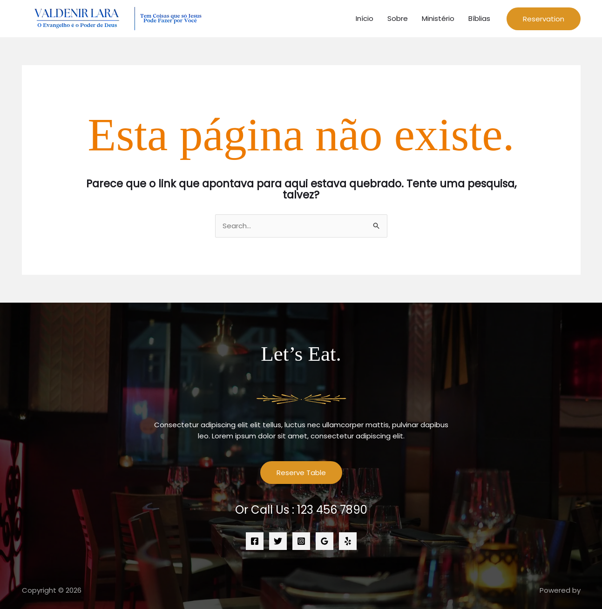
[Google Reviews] (324, 541)
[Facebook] (255, 541)
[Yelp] (348, 541)
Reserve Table (301, 472)
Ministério (438, 18)
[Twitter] (278, 541)
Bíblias (479, 18)
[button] (544, 18)
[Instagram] (301, 541)
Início (364, 18)
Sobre (397, 18)
